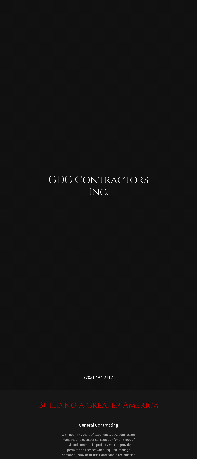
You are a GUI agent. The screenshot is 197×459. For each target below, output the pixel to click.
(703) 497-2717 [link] (98, 377)
